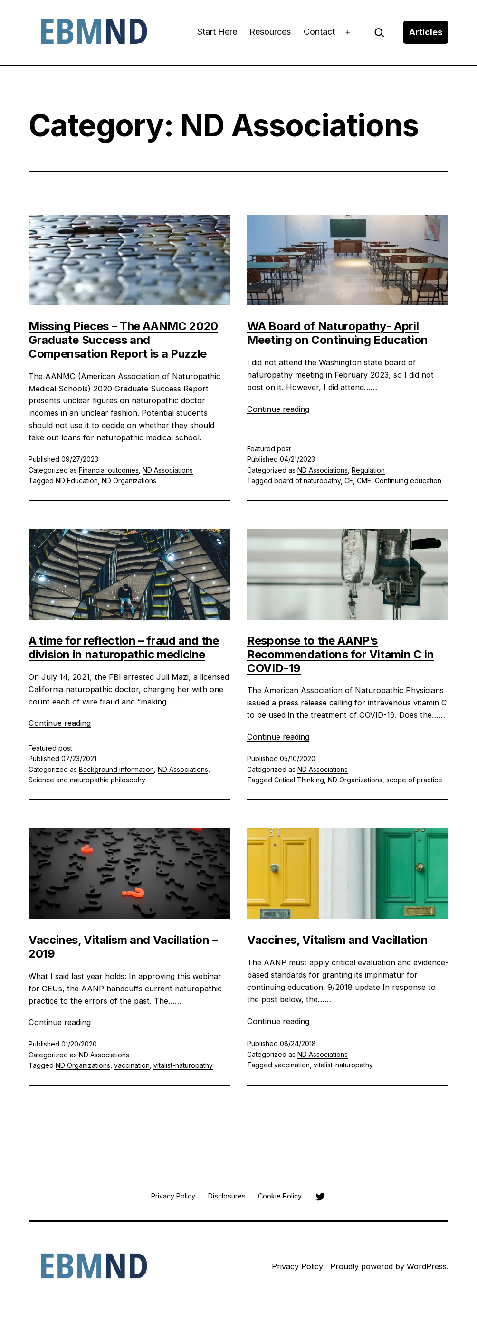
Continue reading (278, 409)
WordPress (427, 1266)
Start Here (217, 32)
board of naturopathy (307, 480)
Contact (319, 32)
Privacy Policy (297, 1266)
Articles (425, 32)
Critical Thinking (299, 780)
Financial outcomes (109, 470)
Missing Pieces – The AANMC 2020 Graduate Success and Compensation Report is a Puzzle (123, 340)
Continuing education (408, 480)
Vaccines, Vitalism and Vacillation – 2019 (123, 946)
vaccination (132, 1065)
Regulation (368, 470)
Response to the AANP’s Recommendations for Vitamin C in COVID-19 (340, 654)
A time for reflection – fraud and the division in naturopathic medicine (124, 647)
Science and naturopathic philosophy (87, 780)
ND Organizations (129, 480)
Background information (116, 769)
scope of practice (414, 780)
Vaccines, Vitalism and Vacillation (337, 940)
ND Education (77, 480)
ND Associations (168, 470)
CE (348, 480)
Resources (270, 32)
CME (364, 480)
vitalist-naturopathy (183, 1065)
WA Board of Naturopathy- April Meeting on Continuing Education (337, 333)
